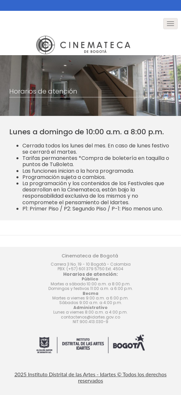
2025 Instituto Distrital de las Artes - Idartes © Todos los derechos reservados (90, 377)
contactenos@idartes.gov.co (90, 317)
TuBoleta (61, 164)
